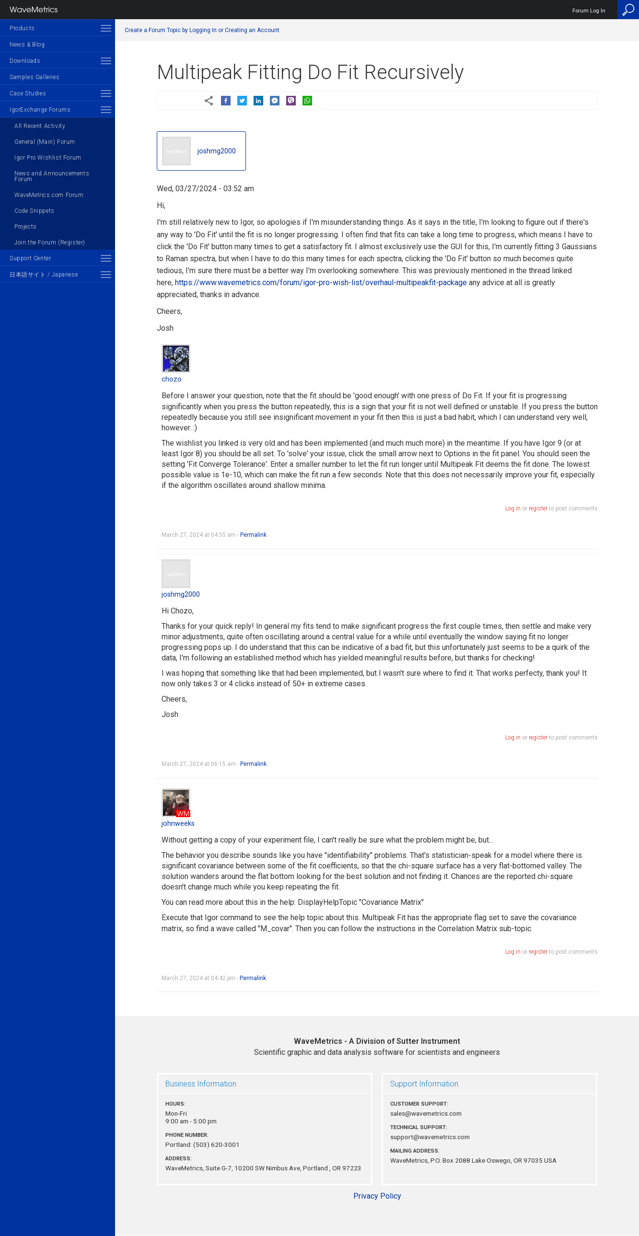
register (538, 508)
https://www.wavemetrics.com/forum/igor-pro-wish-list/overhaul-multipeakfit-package (321, 282)
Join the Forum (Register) (49, 242)
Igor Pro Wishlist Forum (47, 157)
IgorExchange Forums (40, 109)
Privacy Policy (377, 1196)
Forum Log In (588, 11)
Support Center (30, 258)
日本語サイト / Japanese (44, 274)
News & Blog (27, 44)
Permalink (253, 534)
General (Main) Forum (44, 142)
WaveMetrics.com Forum (49, 195)
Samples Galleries (34, 77)
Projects (25, 226)
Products (22, 28)
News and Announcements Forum (51, 176)
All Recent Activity (39, 126)
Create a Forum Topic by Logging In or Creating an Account (202, 30)
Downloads (25, 61)
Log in (513, 508)
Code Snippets (34, 211)
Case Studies (28, 93)
